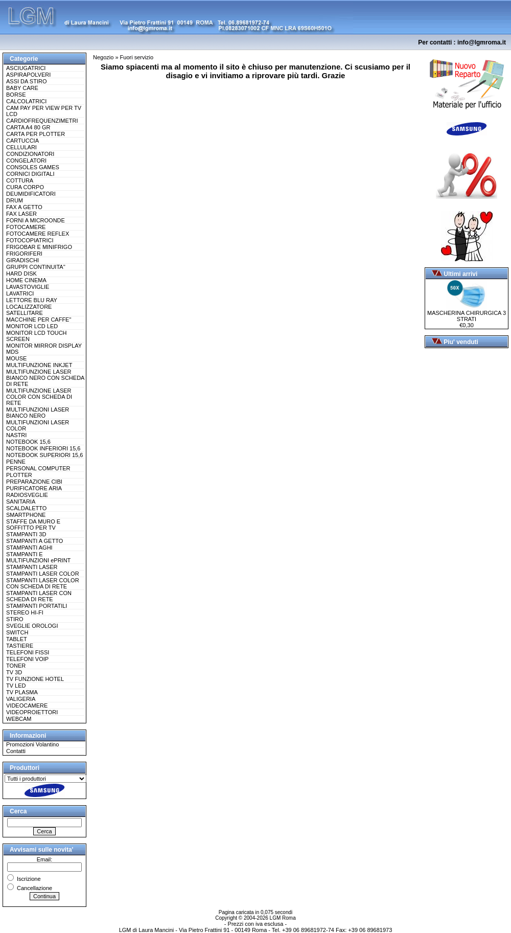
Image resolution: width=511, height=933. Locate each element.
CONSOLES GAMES (32, 167)
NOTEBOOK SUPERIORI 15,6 (44, 455)
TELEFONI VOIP (27, 659)
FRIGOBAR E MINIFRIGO (39, 247)
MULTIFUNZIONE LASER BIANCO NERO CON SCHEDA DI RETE (45, 378)
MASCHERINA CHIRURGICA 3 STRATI (466, 313)
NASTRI (16, 435)
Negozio (103, 57)
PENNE (16, 462)
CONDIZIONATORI (30, 154)
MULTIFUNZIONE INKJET (39, 365)
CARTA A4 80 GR (28, 127)
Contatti (16, 751)
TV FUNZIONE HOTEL (35, 679)
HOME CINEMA (26, 280)
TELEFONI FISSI (27, 652)
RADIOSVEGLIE (27, 495)
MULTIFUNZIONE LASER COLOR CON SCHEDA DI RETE (39, 397)
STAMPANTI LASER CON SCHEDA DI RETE (39, 596)
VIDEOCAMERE (27, 705)
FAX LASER (21, 214)
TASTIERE (19, 646)
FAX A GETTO (24, 207)
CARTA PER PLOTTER (35, 134)
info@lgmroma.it (481, 42)
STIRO (15, 619)
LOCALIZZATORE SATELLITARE (29, 310)
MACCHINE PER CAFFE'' (39, 319)
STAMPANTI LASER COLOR (42, 574)
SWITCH (17, 632)
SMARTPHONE (25, 515)
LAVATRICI (20, 293)
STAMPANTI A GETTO (34, 541)
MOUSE (16, 358)
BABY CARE (22, 88)
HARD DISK (21, 273)
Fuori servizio (136, 57)
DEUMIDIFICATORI (31, 194)
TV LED (16, 685)
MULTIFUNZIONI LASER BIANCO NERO (37, 412)
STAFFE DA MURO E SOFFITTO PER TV (33, 524)
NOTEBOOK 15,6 (28, 442)
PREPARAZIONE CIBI (34, 482)
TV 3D (14, 672)
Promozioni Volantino (32, 744)
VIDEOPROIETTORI (32, 712)
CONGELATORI (26, 160)
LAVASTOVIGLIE (27, 287)
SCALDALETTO (26, 508)
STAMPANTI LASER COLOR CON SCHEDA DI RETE (42, 583)
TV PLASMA (22, 692)
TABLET (16, 639)
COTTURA (19, 180)
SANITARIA (20, 501)
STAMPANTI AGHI (29, 547)
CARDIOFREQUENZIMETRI (42, 121)
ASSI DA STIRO (26, 81)
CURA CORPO (25, 187)
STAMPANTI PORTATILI (36, 606)
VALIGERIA (20, 699)
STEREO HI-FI (24, 612)
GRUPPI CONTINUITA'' (35, 267)
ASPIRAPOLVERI (28, 75)
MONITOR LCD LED (32, 326)
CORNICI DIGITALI (30, 174)
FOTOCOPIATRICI (30, 240)
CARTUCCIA (22, 141)
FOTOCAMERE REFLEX (37, 234)
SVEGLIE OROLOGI (32, 626)
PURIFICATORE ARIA (34, 488)
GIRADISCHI (22, 260)
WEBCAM (19, 719)
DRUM (14, 200)
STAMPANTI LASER (31, 567)
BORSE (16, 95)
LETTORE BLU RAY (31, 300)
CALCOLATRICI (26, 101)
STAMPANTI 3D (26, 534)
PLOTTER (19, 475)
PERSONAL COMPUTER (38, 468)
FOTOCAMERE (25, 227)
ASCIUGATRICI (25, 68)
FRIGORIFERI (24, 254)
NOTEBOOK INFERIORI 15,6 (43, 448)
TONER (16, 666)
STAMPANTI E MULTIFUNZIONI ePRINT (38, 557)
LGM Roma (283, 918)
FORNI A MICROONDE (35, 220)
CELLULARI (21, 147)
